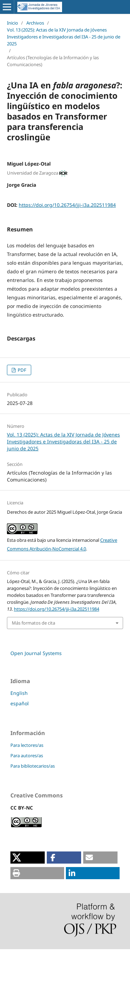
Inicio (12, 23)
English (19, 751)
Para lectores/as (26, 803)
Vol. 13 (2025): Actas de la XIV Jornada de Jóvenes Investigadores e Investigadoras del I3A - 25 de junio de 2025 (63, 37)
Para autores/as (26, 813)
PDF (21, 428)
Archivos (35, 23)
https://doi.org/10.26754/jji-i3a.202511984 (67, 205)
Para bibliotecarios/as (32, 824)
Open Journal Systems (36, 711)
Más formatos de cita (33, 681)
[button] (27, 915)
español (19, 761)
